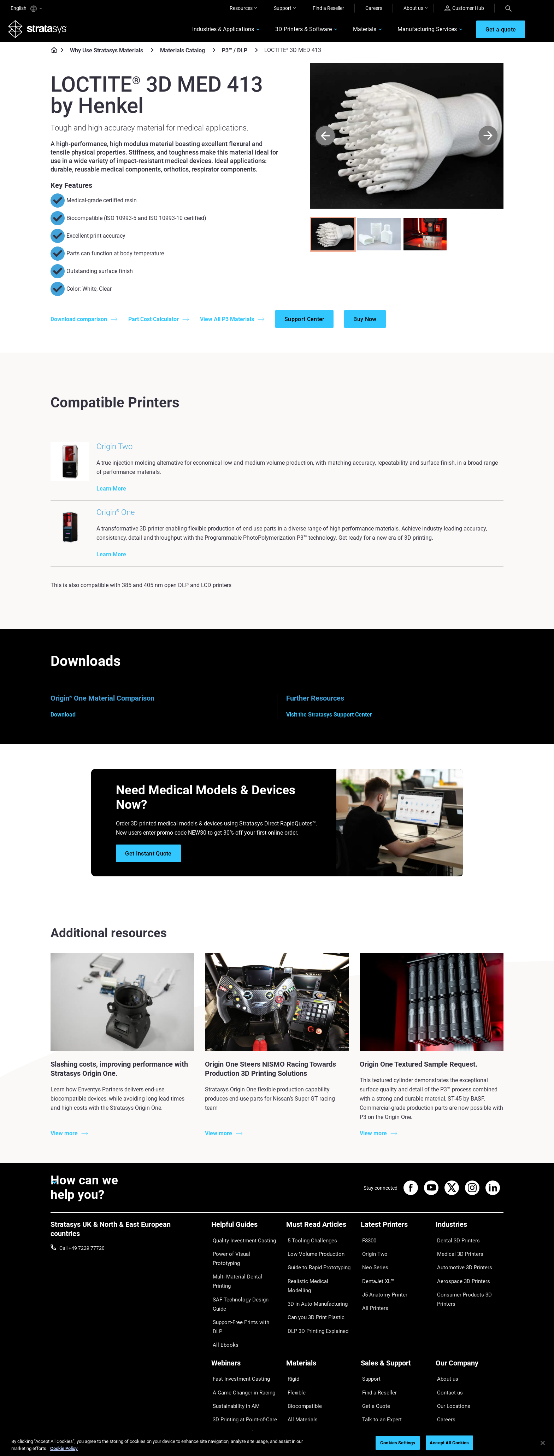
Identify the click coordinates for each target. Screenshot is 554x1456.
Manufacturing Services (418, 30)
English (26, 8)
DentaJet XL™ (376, 1277)
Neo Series (372, 1267)
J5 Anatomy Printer (382, 1288)
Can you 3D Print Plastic (312, 1298)
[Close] (542, 1443)
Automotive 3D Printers (461, 1267)
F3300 (368, 1246)
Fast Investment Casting (238, 1339)
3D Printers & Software (295, 30)
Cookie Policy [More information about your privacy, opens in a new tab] (64, 1448)
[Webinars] (245, 1327)
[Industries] (469, 1234)
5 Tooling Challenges (308, 1246)
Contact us (448, 1350)
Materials (356, 30)
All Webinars (224, 1391)
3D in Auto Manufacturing (314, 1288)
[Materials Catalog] (214, 52)
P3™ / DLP (234, 53)
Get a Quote (374, 1360)
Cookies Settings (397, 1442)
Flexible (294, 1350)
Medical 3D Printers (457, 1257)
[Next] (488, 138)
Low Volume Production (312, 1257)
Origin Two (372, 1257)
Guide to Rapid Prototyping (316, 1267)
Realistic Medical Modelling (315, 1277)
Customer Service (380, 1391)
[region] (277, 1443)
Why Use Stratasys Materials (106, 53)
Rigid (291, 1339)
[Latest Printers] (395, 1234)
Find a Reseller (328, 8)
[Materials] (320, 1327)
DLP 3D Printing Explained (314, 1308)
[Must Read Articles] (320, 1234)
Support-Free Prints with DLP (243, 1288)
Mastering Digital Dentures (240, 1381)
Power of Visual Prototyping (242, 1257)
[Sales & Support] (395, 1327)
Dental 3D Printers (455, 1246)
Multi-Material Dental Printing (243, 1267)
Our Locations (451, 1360)
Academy (446, 1381)
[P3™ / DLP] (256, 52)
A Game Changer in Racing (240, 1350)
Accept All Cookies (449, 1442)
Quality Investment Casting (241, 1246)
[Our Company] (469, 1327)
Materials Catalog (182, 53)
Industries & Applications (215, 30)
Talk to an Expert (379, 1370)
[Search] (508, 8)
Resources (241, 8)
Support (282, 8)
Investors (446, 1401)
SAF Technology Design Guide (243, 1277)
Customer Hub (464, 8)
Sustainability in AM (232, 1360)
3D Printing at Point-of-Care (241, 1370)
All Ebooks (222, 1298)
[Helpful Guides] (245, 1234)
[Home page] (52, 53)
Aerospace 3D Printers (460, 1277)
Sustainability (450, 1391)
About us (413, 8)
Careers (373, 8)
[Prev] (325, 138)
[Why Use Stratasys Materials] (152, 52)
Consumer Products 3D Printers (461, 1292)
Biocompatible (302, 1360)
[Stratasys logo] (40, 30)
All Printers (372, 1298)
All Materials (299, 1370)
